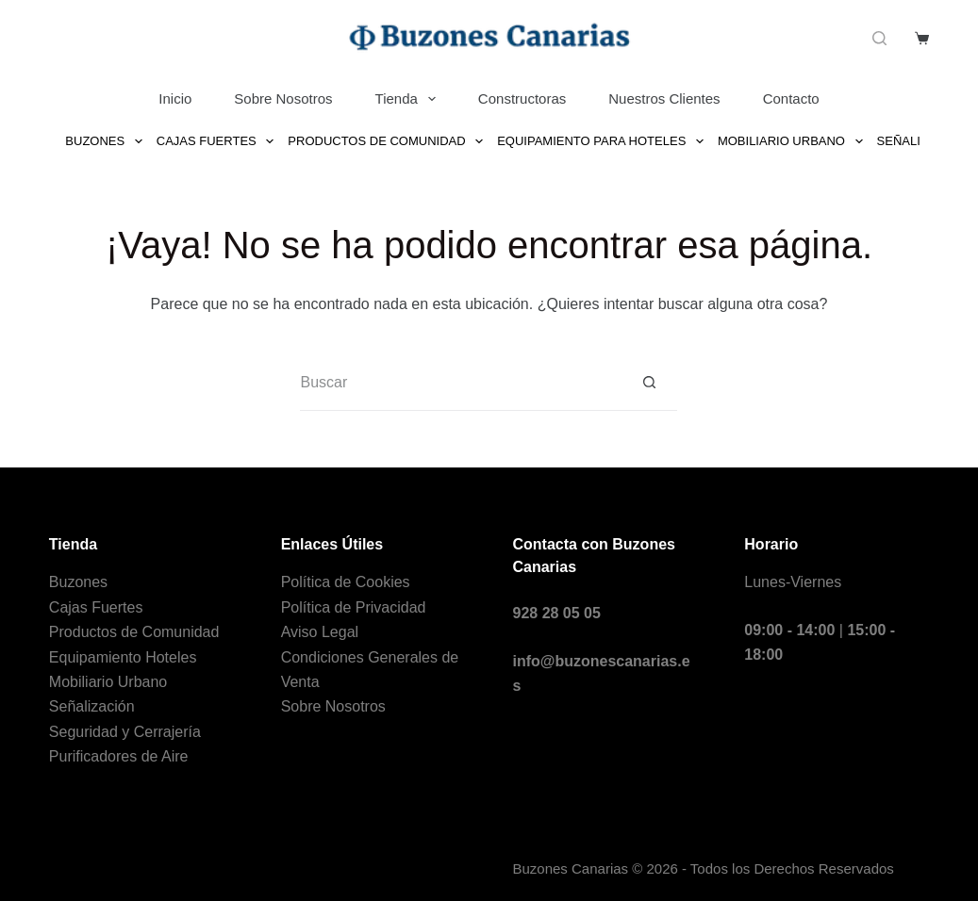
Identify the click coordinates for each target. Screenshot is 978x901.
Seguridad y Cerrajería (125, 732)
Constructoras (522, 98)
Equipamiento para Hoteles (603, 141)
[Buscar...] (460, 382)
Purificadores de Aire (119, 756)
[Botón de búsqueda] (649, 382)
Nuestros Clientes (664, 98)
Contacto (791, 98)
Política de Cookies (345, 582)
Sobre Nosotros (283, 98)
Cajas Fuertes (219, 141)
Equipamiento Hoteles (123, 657)
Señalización (92, 706)
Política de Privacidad (353, 607)
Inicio (174, 98)
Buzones (107, 141)
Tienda (409, 99)
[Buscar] (879, 38)
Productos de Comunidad (388, 141)
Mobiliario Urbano (794, 141)
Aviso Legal (319, 632)
